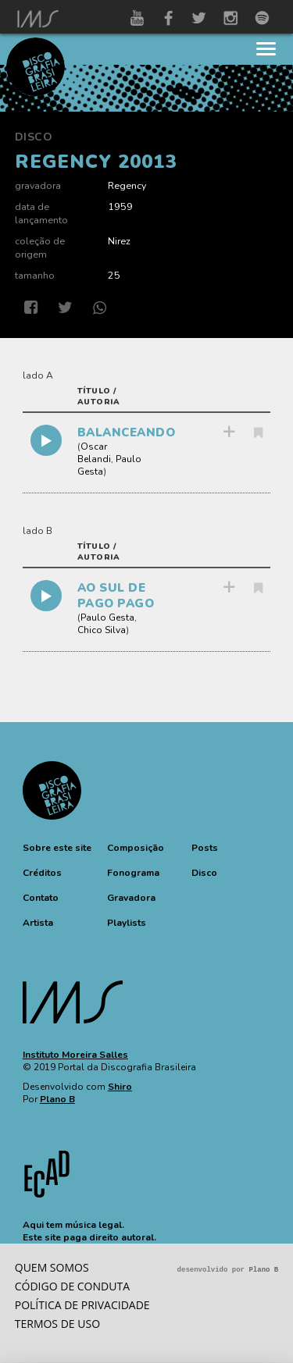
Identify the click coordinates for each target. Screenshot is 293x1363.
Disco (34, 137)
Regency (127, 185)
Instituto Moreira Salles (75, 1054)
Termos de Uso (57, 1323)
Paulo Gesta (107, 617)
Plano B (57, 1099)
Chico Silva (101, 630)
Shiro (120, 1086)
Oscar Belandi (94, 452)
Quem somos (52, 1267)
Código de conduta (72, 1286)
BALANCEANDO (126, 432)
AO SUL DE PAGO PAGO (116, 595)
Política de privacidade (82, 1304)
